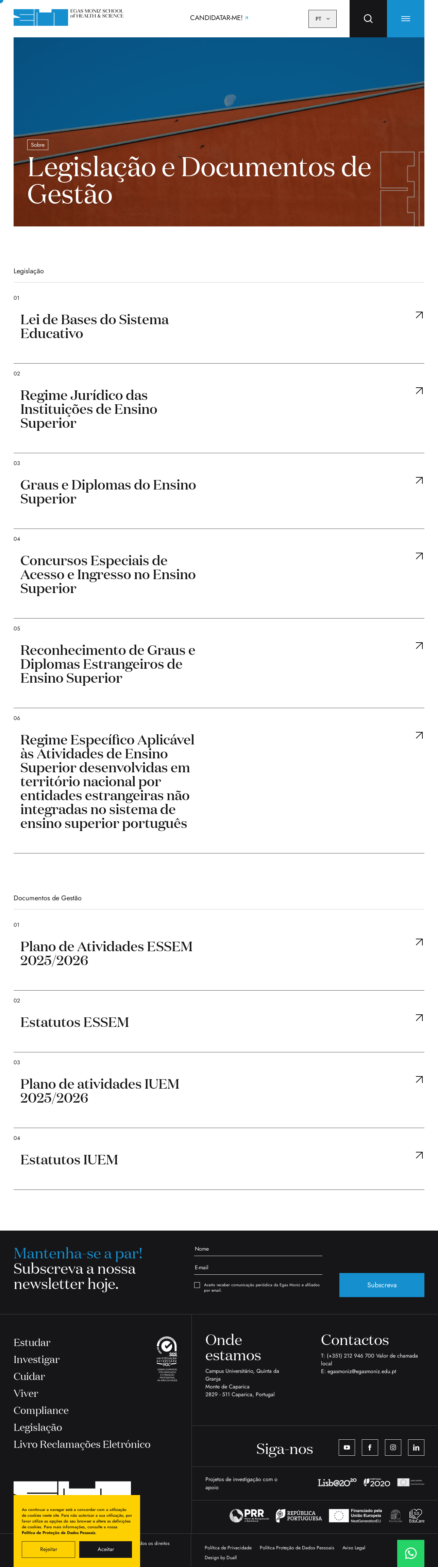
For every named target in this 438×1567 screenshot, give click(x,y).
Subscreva (382, 1285)
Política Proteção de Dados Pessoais (297, 1547)
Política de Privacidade (228, 1547)
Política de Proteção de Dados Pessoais (58, 1533)
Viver (26, 1393)
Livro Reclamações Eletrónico (82, 1444)
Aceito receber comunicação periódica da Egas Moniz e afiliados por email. (257, 1287)
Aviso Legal (353, 1547)
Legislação (38, 1427)
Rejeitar (48, 1549)
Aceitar (106, 1549)
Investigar (37, 1359)
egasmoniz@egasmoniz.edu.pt (361, 1371)
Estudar (32, 1342)
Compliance (41, 1410)
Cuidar (29, 1376)
